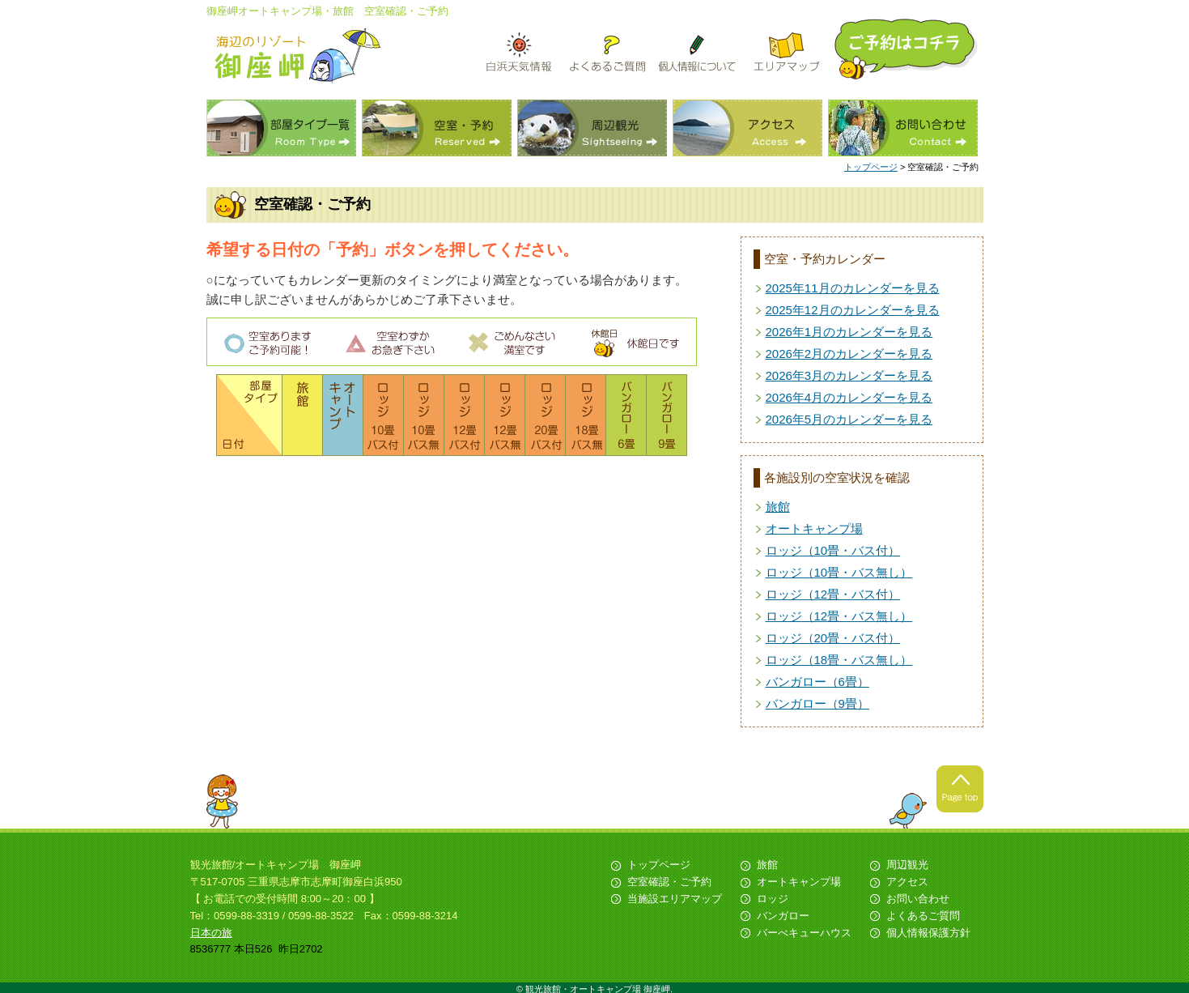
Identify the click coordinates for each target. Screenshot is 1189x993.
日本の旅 (211, 933)
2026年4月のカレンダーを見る (849, 397)
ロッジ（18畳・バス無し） (839, 660)
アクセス (747, 128)
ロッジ (772, 899)
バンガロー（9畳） (817, 703)
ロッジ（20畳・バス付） (833, 638)
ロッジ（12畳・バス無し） (839, 616)
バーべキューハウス (804, 933)
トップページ (871, 167)
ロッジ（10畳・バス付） (833, 550)
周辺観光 (592, 128)
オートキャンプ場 (814, 528)
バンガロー (783, 916)
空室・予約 (437, 128)
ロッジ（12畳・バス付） (833, 594)
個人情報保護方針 (928, 933)
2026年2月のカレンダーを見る (849, 353)
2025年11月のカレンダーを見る (853, 288)
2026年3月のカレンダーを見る (849, 375)
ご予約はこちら (907, 49)
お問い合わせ (903, 128)
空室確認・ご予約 (669, 882)
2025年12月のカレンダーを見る (853, 310)
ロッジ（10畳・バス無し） (839, 572)
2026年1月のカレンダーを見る (849, 332)
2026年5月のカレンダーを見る (849, 419)
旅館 (778, 507)
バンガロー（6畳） (817, 681)
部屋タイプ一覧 (281, 128)
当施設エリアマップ (674, 899)
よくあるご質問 (923, 916)
